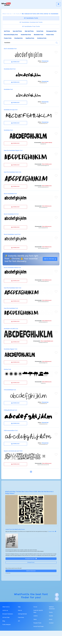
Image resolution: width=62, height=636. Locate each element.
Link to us (5, 610)
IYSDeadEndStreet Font (10, 410)
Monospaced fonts (51, 31)
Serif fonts (7, 31)
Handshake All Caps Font (10, 109)
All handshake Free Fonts (31, 26)
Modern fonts (50, 34)
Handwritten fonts (26, 34)
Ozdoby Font (7, 369)
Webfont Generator (31, 570)
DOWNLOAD (15, 61)
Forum (35, 607)
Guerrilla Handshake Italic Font (12, 172)
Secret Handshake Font (10, 193)
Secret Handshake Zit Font (11, 214)
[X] (57, 599)
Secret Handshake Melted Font (12, 267)
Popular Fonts (37, 623)
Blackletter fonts (38, 34)
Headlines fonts (30, 38)
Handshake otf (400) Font (11, 328)
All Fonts (17, 13)
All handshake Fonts (31, 18)
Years (35, 619)
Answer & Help (52, 531)
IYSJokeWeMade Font (10, 389)
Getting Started (22, 614)
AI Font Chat (6, 617)
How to (20, 610)
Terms (50, 612)
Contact (51, 623)
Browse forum (31, 562)
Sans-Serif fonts (17, 31)
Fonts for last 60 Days (38, 611)
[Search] (57, 42)
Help (19, 607)
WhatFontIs (21, 594)
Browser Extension (8, 614)
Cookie (51, 616)
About (50, 619)
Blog (4, 621)
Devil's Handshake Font (10, 48)
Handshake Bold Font (10, 69)
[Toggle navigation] (58, 4)
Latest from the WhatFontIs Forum (15, 529)
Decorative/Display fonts (11, 34)
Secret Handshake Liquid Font (12, 234)
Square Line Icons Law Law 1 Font (13, 451)
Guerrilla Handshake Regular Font (13, 150)
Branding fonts (18, 38)
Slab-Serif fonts (29, 31)
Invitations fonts (41, 38)
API (19, 621)
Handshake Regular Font (10, 349)
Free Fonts (21, 617)
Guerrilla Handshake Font (11, 308)
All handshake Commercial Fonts (31, 22)
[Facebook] (57, 595)
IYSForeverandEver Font (11, 430)
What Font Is (7, 13)
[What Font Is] (6, 4)
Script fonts (40, 31)
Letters (36, 616)
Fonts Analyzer (7, 624)
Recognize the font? (31, 558)
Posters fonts (7, 38)
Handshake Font (8, 89)
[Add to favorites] (56, 52)
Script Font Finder (39, 626)
